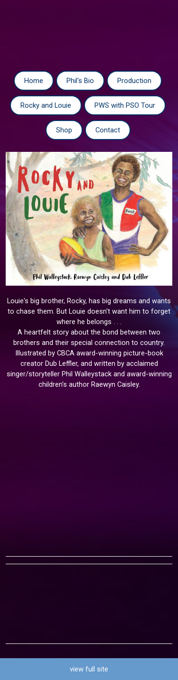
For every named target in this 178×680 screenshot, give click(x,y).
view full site (89, 669)
